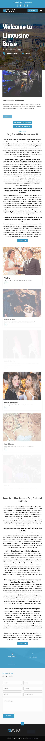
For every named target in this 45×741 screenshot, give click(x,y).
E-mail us (29, 2)
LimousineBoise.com (32, 738)
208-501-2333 (18, 2)
